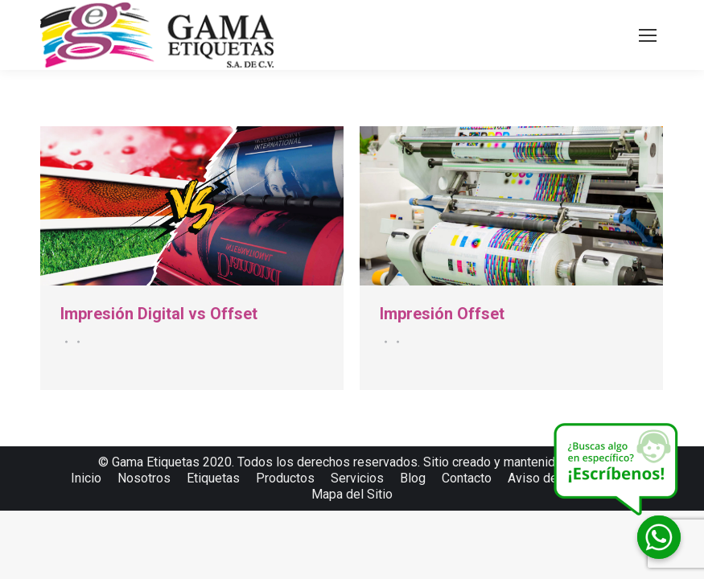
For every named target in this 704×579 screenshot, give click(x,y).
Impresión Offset (442, 313)
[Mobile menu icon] (648, 35)
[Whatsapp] (659, 537)
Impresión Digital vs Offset (158, 313)
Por (76, 342)
